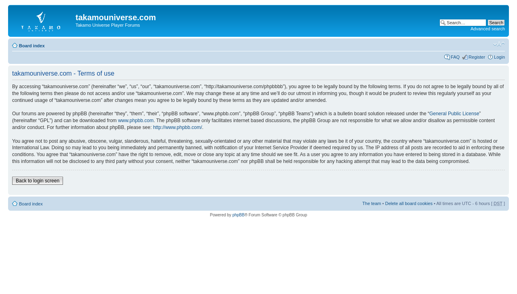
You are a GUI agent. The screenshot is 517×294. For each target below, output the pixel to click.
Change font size (499, 44)
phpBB (238, 215)
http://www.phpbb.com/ (177, 127)
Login (499, 57)
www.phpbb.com (135, 120)
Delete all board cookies (408, 203)
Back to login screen (37, 181)
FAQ (455, 57)
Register (477, 57)
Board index (32, 45)
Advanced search (488, 28)
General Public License (454, 113)
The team (371, 203)
